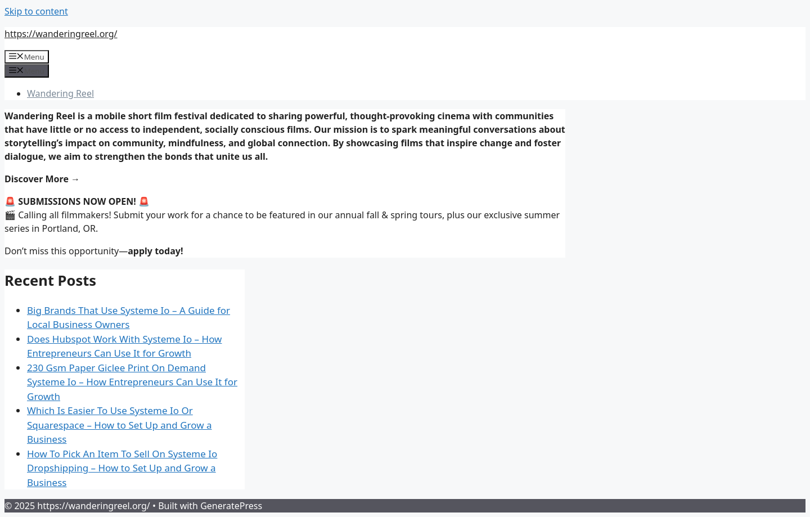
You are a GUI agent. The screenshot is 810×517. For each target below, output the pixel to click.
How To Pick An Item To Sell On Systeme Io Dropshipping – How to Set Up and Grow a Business (122, 468)
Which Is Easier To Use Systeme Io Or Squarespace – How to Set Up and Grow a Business (119, 425)
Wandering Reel (60, 93)
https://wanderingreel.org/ (61, 34)
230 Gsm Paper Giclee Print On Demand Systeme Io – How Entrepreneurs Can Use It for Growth (132, 382)
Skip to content (36, 11)
